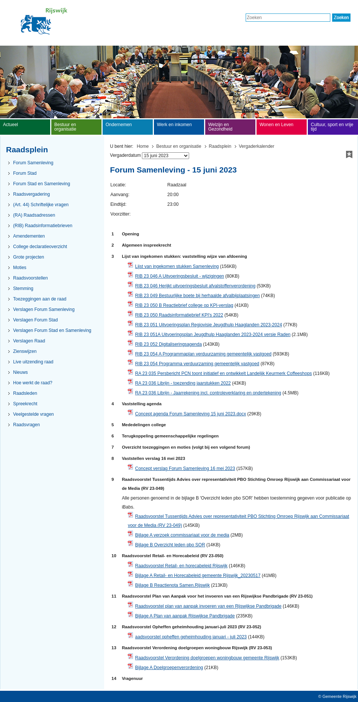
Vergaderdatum (125, 155)
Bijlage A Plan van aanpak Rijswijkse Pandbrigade (185, 616)
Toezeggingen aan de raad (39, 299)
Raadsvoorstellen (30, 278)
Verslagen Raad (29, 341)
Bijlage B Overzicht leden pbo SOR (170, 544)
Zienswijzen (25, 351)
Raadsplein (220, 146)
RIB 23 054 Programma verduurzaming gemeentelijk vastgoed (197, 363)
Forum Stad (25, 173)
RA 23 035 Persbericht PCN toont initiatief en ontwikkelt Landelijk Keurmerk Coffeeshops (223, 373)
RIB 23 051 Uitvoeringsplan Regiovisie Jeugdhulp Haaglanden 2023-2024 (208, 324)
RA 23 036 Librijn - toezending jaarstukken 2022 (183, 383)
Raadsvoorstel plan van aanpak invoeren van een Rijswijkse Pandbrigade (208, 606)
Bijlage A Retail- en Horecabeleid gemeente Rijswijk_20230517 (198, 575)
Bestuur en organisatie (178, 146)
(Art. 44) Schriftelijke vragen (41, 204)
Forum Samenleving (33, 162)
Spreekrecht (25, 403)
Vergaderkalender (256, 146)
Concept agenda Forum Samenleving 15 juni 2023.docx (190, 413)
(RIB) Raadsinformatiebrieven (42, 225)
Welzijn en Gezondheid (220, 127)
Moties (19, 267)
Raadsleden (25, 393)
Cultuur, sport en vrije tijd (332, 127)
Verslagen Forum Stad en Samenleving (52, 330)
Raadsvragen (26, 424)
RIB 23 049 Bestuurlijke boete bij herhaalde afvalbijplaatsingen (197, 295)
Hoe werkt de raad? (32, 382)
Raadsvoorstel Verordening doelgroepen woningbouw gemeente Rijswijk (207, 657)
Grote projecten (28, 257)
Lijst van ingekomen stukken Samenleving (177, 266)
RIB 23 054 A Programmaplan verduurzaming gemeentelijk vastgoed (203, 354)
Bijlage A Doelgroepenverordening (169, 667)
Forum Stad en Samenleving (41, 183)
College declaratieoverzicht (40, 246)
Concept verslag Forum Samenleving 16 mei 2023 (185, 468)
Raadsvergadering (31, 194)
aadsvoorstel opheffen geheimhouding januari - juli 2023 (191, 637)
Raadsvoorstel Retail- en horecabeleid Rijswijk (181, 565)
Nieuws (20, 372)
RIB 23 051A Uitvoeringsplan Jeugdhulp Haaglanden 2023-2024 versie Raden (213, 334)
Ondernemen (119, 124)
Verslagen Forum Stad (35, 320)
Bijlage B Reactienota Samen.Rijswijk (172, 585)
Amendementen (29, 236)
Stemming (23, 288)
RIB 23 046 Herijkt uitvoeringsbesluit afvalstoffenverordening (195, 286)
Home (143, 146)
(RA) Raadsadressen (34, 215)
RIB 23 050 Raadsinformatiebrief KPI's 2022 (179, 315)
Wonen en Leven (277, 124)
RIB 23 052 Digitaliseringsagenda (168, 344)
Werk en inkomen (174, 124)
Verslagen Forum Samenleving (44, 309)
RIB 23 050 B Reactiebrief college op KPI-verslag (184, 305)
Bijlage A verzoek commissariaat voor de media (182, 535)
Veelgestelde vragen (33, 414)
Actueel (10, 124)
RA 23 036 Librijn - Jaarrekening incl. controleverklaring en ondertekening (208, 393)
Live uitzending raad (33, 361)
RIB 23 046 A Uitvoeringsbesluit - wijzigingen (179, 276)
